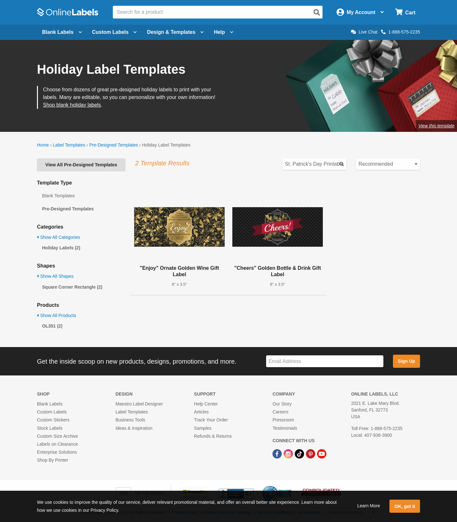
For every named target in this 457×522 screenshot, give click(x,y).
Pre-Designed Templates (113, 145)
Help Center (206, 403)
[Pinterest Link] (311, 453)
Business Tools (130, 419)
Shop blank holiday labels (72, 105)
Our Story (282, 403)
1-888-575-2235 (400, 31)
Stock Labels (49, 428)
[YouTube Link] (321, 453)
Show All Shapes (55, 276)
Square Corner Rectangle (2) (72, 287)
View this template (436, 125)
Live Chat (364, 32)
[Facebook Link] (277, 453)
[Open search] (317, 12)
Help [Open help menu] (223, 32)
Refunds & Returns (213, 436)
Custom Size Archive (57, 436)
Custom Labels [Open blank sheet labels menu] (114, 32)
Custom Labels (52, 411)
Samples (202, 428)
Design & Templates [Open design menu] (175, 32)
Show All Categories (58, 237)
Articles (201, 411)
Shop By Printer (52, 460)
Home (43, 145)
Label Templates (69, 145)
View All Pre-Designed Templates (81, 164)
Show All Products (56, 315)
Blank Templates (58, 195)
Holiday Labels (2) (61, 247)
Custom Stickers (53, 419)
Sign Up (406, 361)
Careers (280, 411)
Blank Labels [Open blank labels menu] (62, 32)
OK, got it (405, 506)
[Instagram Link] (289, 453)
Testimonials (284, 428)
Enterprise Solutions (57, 452)
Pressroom (283, 419)
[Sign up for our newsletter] (324, 361)
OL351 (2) (52, 326)
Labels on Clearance (57, 444)
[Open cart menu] (405, 12)
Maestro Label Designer (139, 403)
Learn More (368, 505)
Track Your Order (211, 419)
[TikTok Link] (300, 453)
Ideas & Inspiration (133, 428)
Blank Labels (49, 403)
